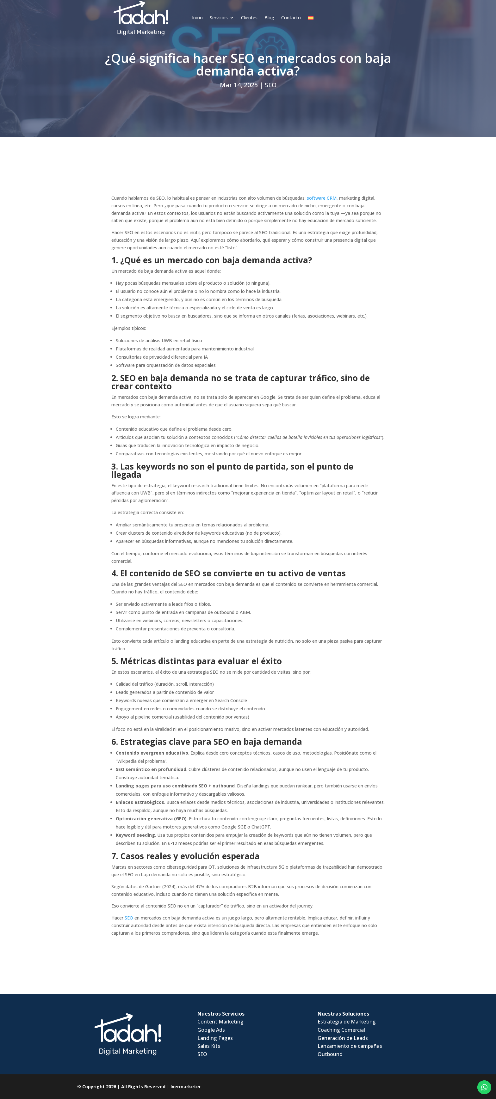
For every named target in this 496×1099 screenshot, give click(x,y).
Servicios (186, 12)
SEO (270, 85)
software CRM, (322, 198)
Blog (236, 12)
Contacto (258, 12)
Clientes (216, 12)
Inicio (164, 12)
